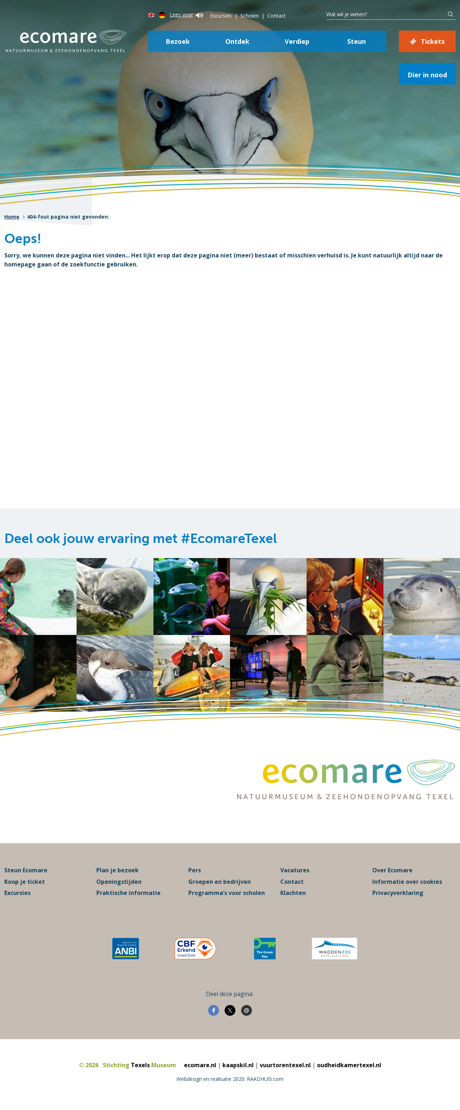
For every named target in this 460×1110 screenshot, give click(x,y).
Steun (356, 41)
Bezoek (178, 41)
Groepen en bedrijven (219, 882)
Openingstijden (119, 882)
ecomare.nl (200, 1066)
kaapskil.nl (238, 1066)
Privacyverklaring (397, 893)
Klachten (293, 893)
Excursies (221, 15)
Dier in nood (427, 74)
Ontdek (237, 41)
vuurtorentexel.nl (285, 1066)
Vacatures (294, 871)
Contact (276, 15)
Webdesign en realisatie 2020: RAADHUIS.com (230, 1079)
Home (11, 216)
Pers (194, 871)
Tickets (433, 41)
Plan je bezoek (117, 871)
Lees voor (186, 14)
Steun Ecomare (25, 871)
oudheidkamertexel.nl (349, 1066)
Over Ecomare (392, 871)
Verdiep (297, 41)
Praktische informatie (128, 893)
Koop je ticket (24, 882)
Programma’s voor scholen (226, 893)
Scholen (249, 15)
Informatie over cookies (407, 882)
